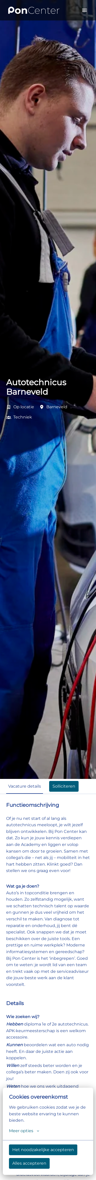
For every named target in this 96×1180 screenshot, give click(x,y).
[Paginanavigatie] (84, 10)
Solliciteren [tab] (63, 786)
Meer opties (24, 1131)
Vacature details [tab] (24, 786)
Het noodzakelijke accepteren (43, 1149)
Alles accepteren (29, 1163)
